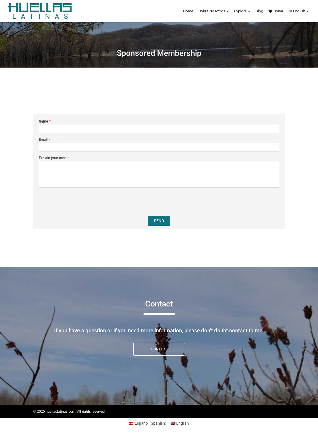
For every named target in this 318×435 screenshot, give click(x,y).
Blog (259, 11)
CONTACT (159, 349)
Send (159, 220)
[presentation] (72, 208)
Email (44, 140)
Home (188, 11)
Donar (276, 11)
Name (45, 121)
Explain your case (54, 158)
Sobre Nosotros (212, 11)
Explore (240, 11)
